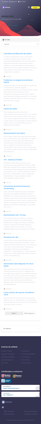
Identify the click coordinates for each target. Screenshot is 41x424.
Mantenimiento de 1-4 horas (15, 215)
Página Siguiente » (29, 313)
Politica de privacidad (30, 411)
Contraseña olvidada (28, 354)
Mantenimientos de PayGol (14, 133)
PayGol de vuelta (10, 109)
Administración (7, 25)
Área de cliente (26, 363)
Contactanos (26, 351)
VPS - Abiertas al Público (13, 160)
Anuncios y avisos (6, 351)
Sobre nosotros (9, 411)
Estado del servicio (7, 360)
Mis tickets (4, 363)
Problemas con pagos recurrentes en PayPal (18, 81)
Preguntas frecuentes (7, 354)
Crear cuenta (26, 357)
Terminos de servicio (30, 414)
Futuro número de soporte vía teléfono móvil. (19, 293)
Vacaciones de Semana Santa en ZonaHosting (17, 187)
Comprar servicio (9, 414)
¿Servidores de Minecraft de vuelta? (18, 53)
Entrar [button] (35, 7)
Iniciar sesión (26, 360)
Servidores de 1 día (11, 237)
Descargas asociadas (7, 357)
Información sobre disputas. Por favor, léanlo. (19, 265)
